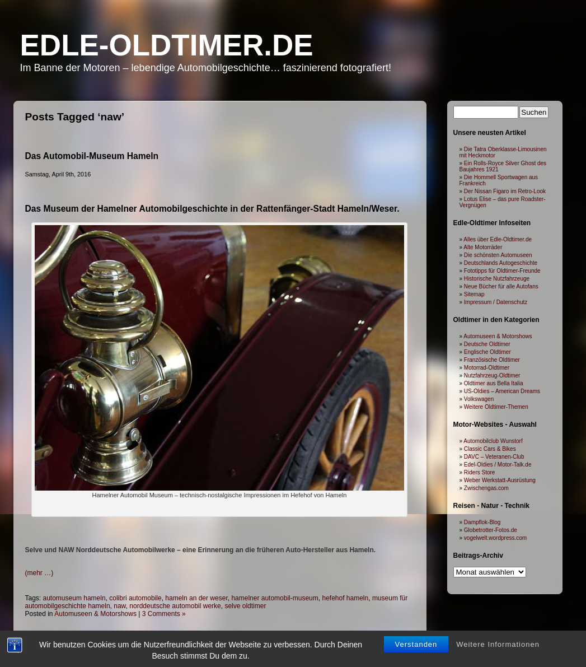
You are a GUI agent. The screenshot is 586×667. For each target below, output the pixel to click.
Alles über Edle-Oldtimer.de (497, 239)
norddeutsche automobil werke (175, 606)
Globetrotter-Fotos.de (490, 530)
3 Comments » (164, 614)
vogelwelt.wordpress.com (495, 538)
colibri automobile (135, 598)
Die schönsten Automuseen (498, 255)
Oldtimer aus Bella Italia (493, 383)
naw (119, 606)
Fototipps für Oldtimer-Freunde (502, 271)
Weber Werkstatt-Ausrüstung (500, 480)
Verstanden (416, 644)
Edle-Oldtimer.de (166, 45)
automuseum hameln (74, 598)
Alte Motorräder (482, 247)
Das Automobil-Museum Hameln (92, 156)
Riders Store (479, 472)
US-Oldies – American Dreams (502, 391)
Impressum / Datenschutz (495, 302)
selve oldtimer (245, 606)
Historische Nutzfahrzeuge (496, 279)
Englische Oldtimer (487, 352)
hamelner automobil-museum (274, 598)
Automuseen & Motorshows (95, 614)
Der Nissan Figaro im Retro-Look (505, 191)
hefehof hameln (345, 598)
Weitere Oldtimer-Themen (496, 407)
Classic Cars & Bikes (490, 449)
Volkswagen (479, 399)
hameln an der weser (196, 598)
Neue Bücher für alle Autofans (501, 286)
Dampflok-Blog (482, 522)
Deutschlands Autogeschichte (500, 263)
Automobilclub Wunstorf (492, 441)
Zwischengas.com (486, 488)
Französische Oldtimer (492, 360)
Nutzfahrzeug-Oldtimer (492, 375)
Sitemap (474, 294)
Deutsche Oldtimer (487, 344)
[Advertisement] (219, 528)
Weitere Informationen (498, 644)
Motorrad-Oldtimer (486, 368)
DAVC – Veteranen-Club (494, 457)
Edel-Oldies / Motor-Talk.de (498, 464)
